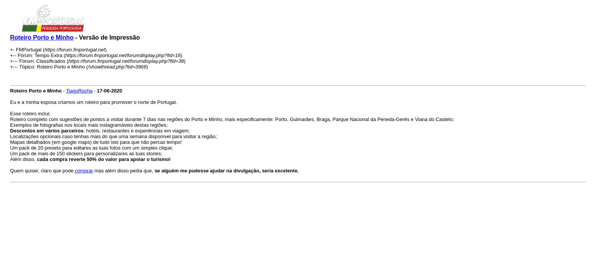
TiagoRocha (79, 91)
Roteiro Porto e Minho (42, 37)
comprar (84, 171)
